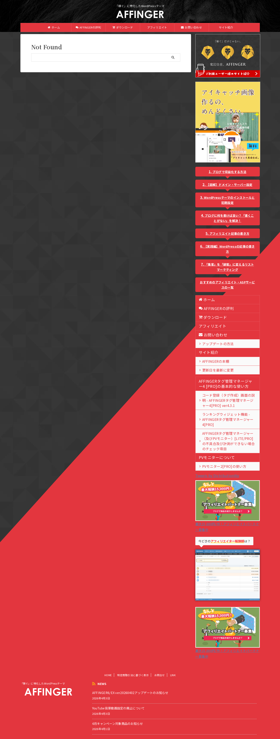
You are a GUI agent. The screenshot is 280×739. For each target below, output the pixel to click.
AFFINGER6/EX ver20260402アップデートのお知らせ (130, 682)
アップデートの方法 (214, 344)
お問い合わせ (191, 27)
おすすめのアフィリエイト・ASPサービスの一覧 (227, 284)
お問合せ (159, 665)
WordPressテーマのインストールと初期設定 (229, 200)
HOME (108, 665)
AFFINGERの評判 (88, 27)
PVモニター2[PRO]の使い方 (219, 456)
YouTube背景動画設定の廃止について (118, 697)
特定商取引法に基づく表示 (133, 665)
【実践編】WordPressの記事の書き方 (229, 249)
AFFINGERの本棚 (212, 361)
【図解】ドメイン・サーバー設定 (229, 184)
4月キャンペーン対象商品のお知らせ (117, 713)
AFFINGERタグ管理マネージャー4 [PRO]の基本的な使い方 (222, 383)
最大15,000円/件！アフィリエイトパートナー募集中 (227, 514)
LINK (173, 665)
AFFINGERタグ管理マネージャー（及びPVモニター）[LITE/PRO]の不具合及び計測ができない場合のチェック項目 (229, 433)
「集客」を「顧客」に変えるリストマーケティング (229, 267)
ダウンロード (122, 27)
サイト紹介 (226, 27)
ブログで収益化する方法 (229, 172)
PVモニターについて (213, 447)
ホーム (54, 27)
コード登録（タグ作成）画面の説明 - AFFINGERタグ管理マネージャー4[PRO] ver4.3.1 (227, 400)
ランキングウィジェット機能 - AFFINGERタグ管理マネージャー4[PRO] (228, 416)
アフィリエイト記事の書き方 (229, 233)
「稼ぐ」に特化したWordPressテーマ (42, 673)
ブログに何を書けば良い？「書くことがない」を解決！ (229, 218)
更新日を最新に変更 (214, 370)
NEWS (102, 673)
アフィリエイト (157, 27)
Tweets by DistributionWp (217, 465)
